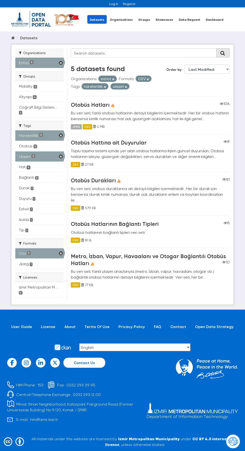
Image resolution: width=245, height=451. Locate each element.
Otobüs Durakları (93, 180)
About (70, 326)
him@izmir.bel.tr (44, 419)
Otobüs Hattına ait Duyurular (109, 142)
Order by (174, 69)
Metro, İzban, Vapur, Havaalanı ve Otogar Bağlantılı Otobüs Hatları (148, 259)
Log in (113, 4)
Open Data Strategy (214, 326)
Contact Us (84, 362)
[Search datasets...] (144, 52)
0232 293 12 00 (87, 394)
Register (129, 4)
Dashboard (214, 19)
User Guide (21, 326)
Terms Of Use (97, 326)
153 (41, 384)
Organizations (121, 19)
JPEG (76, 126)
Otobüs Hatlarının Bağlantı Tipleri (115, 223)
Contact (178, 326)
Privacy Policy (131, 326)
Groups (144, 19)
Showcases (164, 19)
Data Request (189, 19)
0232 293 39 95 (81, 384)
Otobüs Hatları (90, 104)
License (48, 326)
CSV (87, 126)
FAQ (157, 326)
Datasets (97, 19)
